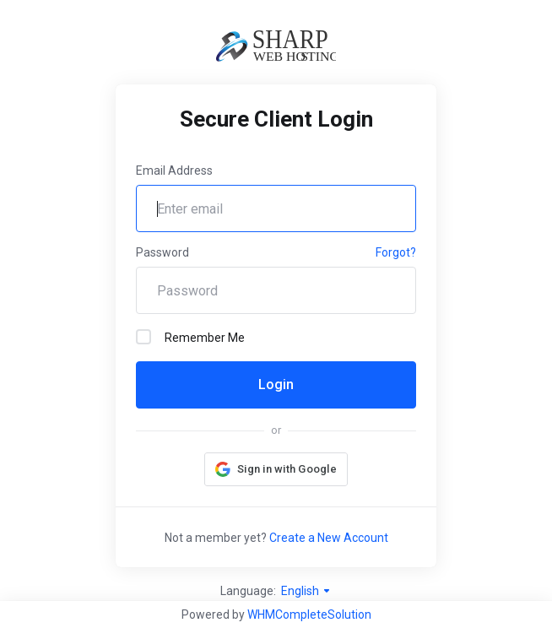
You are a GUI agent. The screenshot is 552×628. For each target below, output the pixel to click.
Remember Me (190, 336)
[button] (276, 469)
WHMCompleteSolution (309, 614)
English (306, 591)
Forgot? (396, 252)
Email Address (174, 170)
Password (162, 252)
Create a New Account (328, 537)
